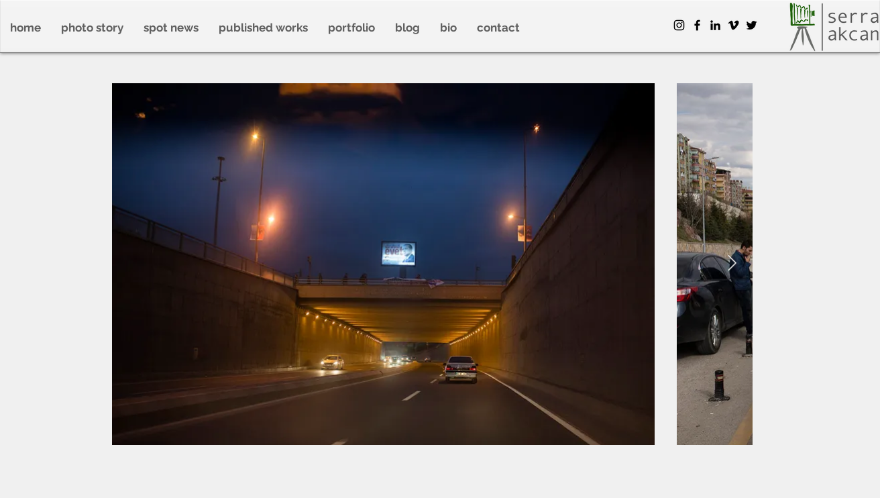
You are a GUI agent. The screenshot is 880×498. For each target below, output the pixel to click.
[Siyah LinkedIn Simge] (715, 25)
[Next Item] (732, 263)
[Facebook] (697, 25)
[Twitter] (752, 25)
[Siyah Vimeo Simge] (733, 25)
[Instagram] (679, 25)
